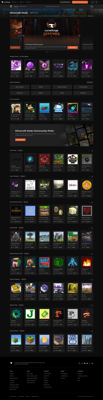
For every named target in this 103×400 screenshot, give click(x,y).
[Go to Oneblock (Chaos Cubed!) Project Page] (16, 342)
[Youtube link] (84, 363)
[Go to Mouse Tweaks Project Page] (72, 317)
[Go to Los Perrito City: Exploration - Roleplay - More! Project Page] (87, 342)
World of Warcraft (14, 378)
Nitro (79, 380)
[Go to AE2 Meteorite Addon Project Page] (87, 162)
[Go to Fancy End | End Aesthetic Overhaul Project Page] (44, 68)
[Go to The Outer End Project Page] (72, 68)
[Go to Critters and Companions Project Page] (16, 111)
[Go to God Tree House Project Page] (30, 239)
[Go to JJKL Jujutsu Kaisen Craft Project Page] (72, 188)
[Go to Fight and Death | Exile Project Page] (16, 239)
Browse (15, 2)
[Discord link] (87, 363)
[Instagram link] (79, 363)
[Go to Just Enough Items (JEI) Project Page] (30, 317)
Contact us (63, 378)
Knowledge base (64, 373)
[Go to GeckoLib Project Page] (16, 317)
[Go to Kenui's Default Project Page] (72, 214)
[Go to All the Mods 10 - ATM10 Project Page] (16, 291)
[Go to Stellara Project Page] (72, 111)
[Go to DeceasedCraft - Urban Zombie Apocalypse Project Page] (30, 291)
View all (20, 150)
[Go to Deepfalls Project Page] (16, 162)
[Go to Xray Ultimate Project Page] (72, 265)
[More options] (100, 2)
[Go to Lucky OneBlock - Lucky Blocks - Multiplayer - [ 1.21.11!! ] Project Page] (44, 342)
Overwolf (80, 373)
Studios (29, 2)
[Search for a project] (67, 6)
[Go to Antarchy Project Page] (44, 111)
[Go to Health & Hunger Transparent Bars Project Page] (87, 214)
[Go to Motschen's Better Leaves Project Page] (58, 265)
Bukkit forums (47, 384)
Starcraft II (12, 382)
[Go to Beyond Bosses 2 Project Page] (87, 68)
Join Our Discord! (47, 373)
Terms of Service (13, 396)
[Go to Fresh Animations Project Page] (16, 265)
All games (12, 373)
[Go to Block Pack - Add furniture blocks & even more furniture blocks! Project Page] (30, 111)
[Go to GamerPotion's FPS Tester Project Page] (72, 342)
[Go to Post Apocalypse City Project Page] (58, 239)
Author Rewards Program (32, 378)
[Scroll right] (92, 151)
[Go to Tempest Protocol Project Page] (58, 111)
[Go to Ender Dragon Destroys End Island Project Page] (16, 68)
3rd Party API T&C (31, 382)
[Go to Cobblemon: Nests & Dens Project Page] (58, 162)
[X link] (90, 363)
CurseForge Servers (48, 387)
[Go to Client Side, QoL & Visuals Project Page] (16, 188)
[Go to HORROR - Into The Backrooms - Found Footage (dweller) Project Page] (72, 291)
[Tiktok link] (82, 363)
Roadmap (46, 382)
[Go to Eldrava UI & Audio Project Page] (16, 214)
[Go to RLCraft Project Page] (87, 291)
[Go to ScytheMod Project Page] (72, 162)
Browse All (23, 6)
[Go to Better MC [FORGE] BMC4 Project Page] (58, 291)
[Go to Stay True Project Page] (44, 265)
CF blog (45, 378)
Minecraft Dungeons (14, 387)
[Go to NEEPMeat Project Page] (44, 162)
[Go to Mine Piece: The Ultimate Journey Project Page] (87, 188)
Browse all (89, 82)
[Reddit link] (92, 363)
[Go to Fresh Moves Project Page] (30, 265)
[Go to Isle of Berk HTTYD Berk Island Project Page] (58, 342)
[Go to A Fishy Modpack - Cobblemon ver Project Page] (30, 188)
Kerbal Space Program (14, 384)
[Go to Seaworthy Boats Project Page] (87, 111)
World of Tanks (13, 389)
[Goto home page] (5, 2)
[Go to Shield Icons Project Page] (58, 214)
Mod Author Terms (35, 396)
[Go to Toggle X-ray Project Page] (30, 162)
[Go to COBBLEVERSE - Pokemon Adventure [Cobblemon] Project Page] (44, 291)
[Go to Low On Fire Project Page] (87, 265)
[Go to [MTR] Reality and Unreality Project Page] (87, 239)
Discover (16, 6)
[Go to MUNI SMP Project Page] (44, 188)
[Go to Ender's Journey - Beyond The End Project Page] (58, 68)
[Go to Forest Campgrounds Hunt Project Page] (72, 239)
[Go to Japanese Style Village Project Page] (44, 239)
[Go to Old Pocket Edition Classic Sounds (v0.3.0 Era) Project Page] (44, 214)
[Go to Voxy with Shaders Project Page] (58, 188)
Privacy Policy (21, 396)
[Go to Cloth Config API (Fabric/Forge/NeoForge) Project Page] (44, 317)
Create (21, 2)
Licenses (27, 396)
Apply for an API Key (31, 380)
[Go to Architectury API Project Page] (58, 317)
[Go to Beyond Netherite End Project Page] (30, 68)
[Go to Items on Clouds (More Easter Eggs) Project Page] (30, 214)
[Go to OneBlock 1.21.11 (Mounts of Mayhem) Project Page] (30, 342)
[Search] (91, 6)
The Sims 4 (12, 380)
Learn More (72, 47)
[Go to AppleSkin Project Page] (87, 317)
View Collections (20, 139)
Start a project (30, 373)
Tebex (79, 378)
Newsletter (46, 380)
